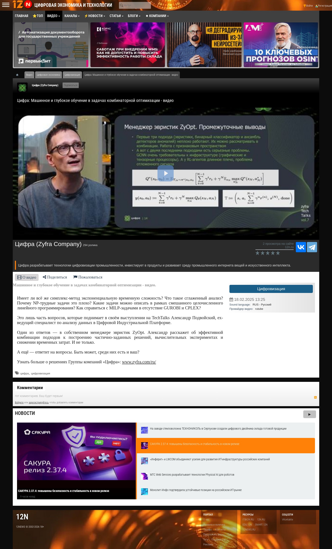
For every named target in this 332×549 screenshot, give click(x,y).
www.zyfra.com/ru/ (139, 361)
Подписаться (70, 85)
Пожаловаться (87, 277)
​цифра (24, 373)
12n (22, 516)
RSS (315, 397)
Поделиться (55, 277)
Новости (25, 413)
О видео (26, 277)
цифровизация (40, 373)
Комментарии (30, 387)
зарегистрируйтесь (39, 402)
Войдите (19, 402)
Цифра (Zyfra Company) (45, 85)
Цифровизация (271, 289)
